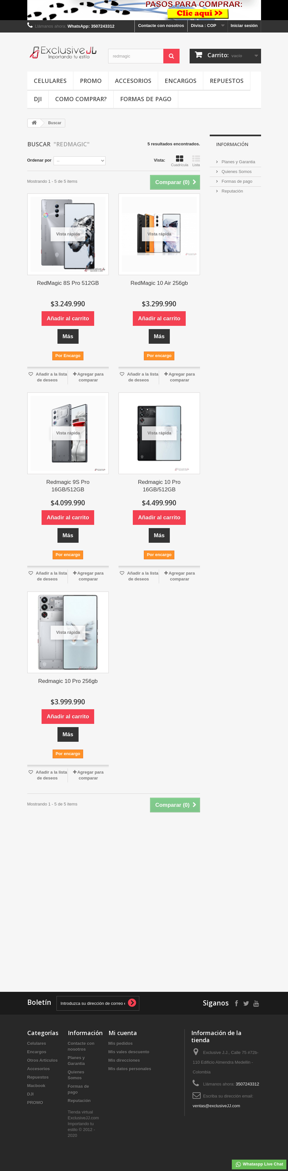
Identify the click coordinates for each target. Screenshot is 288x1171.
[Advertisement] (239, 503)
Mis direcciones (124, 1060)
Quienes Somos (236, 171)
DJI (38, 99)
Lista (196, 161)
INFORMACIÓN (232, 144)
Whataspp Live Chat (259, 1164)
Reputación (231, 191)
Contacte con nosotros (161, 25)
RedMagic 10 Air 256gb (159, 283)
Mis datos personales (129, 1068)
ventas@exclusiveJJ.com (216, 1105)
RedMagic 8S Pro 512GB (68, 283)
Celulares (50, 81)
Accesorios (133, 81)
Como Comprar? (81, 99)
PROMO (91, 81)
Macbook (36, 1085)
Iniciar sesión (244, 25)
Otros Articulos (42, 1060)
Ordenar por (39, 160)
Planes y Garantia (237, 161)
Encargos (180, 81)
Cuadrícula (179, 161)
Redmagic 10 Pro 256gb (67, 681)
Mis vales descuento (128, 1051)
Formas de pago (145, 99)
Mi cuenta (122, 1033)
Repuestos (227, 81)
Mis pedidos (120, 1043)
